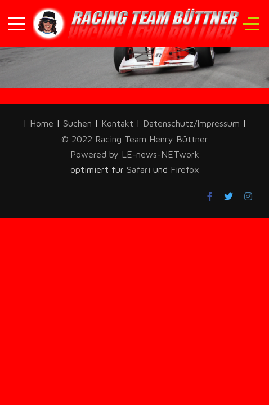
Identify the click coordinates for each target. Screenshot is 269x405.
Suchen (77, 123)
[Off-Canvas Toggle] (251, 23)
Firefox (185, 169)
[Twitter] (228, 196)
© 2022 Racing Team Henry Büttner (134, 139)
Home (41, 123)
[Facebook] (210, 196)
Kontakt (117, 123)
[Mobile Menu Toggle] (16, 23)
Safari (140, 169)
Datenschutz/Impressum (193, 123)
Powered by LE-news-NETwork (134, 154)
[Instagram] (248, 196)
